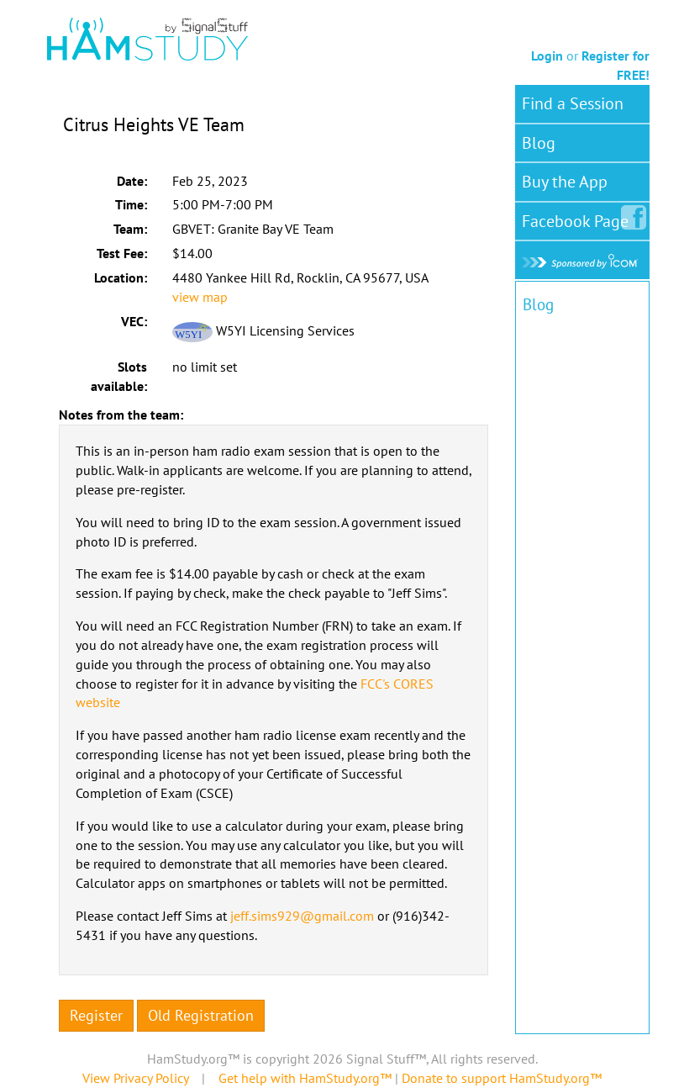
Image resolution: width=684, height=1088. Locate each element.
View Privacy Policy (135, 1078)
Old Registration (201, 1015)
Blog (538, 143)
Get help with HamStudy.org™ (305, 1078)
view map (200, 296)
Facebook (578, 218)
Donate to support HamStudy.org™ (502, 1078)
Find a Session (572, 103)
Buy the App (565, 182)
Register (96, 1015)
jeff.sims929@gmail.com (302, 915)
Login (547, 55)
